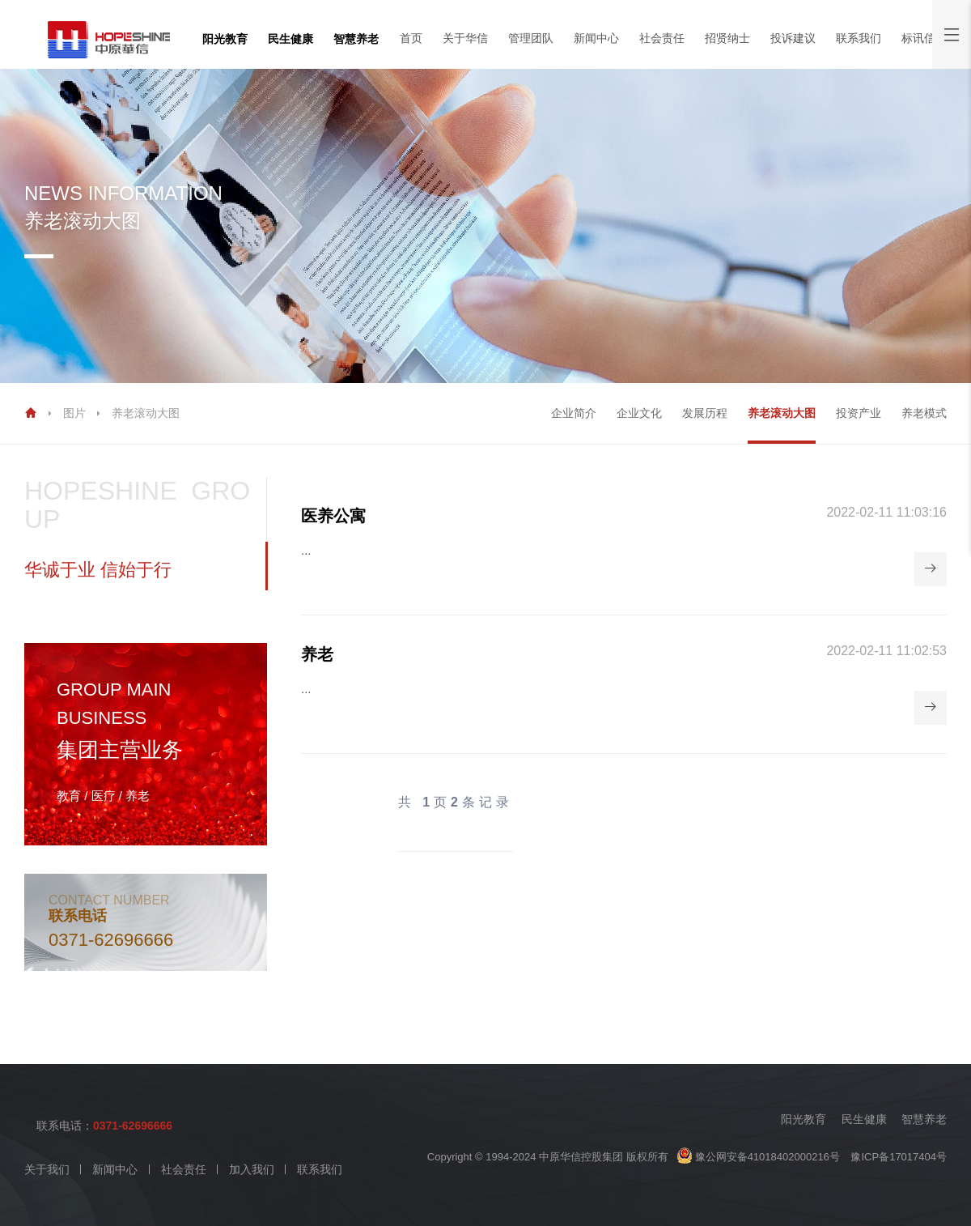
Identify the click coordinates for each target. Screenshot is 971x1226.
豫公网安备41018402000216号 (758, 1157)
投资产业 (858, 413)
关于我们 (47, 1169)
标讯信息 (924, 38)
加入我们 (251, 1169)
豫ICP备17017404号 (898, 1157)
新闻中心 (596, 38)
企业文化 (639, 413)
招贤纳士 (727, 38)
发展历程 (704, 413)
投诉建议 (793, 38)
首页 (411, 38)
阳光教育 (225, 38)
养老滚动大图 (146, 413)
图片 (74, 413)
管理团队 (530, 38)
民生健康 (290, 38)
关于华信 (465, 38)
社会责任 (662, 38)
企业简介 (573, 413)
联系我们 (858, 38)
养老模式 (924, 413)
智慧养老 (356, 38)
